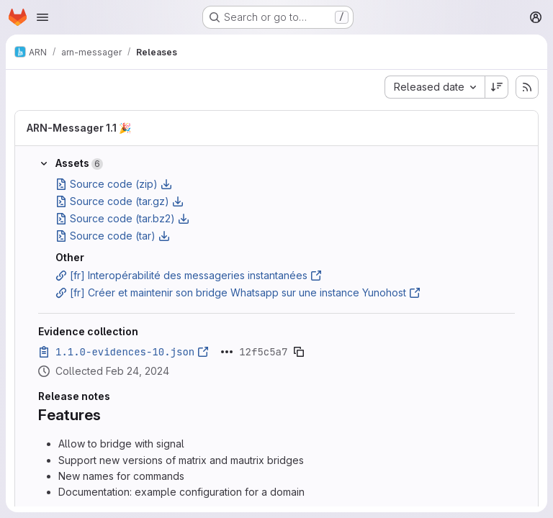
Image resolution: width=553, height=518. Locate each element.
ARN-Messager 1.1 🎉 (79, 128)
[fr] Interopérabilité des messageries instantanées (188, 275)
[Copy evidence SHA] (298, 351)
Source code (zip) (113, 184)
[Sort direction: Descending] (496, 87)
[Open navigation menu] (42, 17)
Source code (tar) (112, 236)
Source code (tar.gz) (119, 201)
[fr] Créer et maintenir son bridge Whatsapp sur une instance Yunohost (238, 292)
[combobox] (435, 87)
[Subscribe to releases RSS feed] (527, 87)
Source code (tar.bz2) (122, 218)
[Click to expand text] (226, 351)
